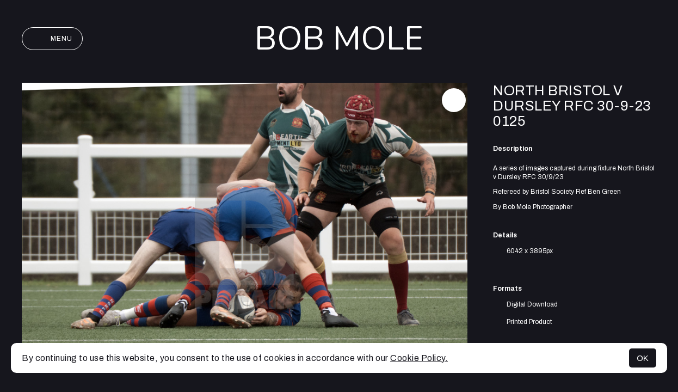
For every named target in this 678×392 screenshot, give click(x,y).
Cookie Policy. (419, 358)
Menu (52, 38)
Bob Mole (339, 38)
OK (643, 358)
